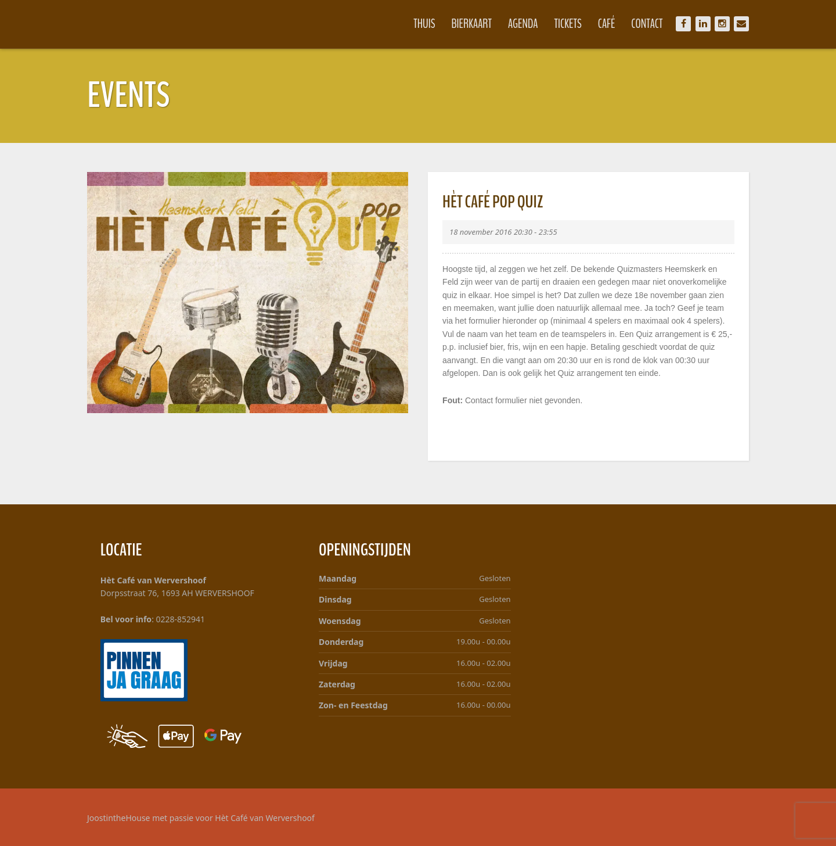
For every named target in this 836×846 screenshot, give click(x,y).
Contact (646, 24)
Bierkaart (472, 24)
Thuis (424, 24)
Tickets (568, 24)
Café (606, 24)
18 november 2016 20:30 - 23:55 (503, 232)
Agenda (523, 24)
